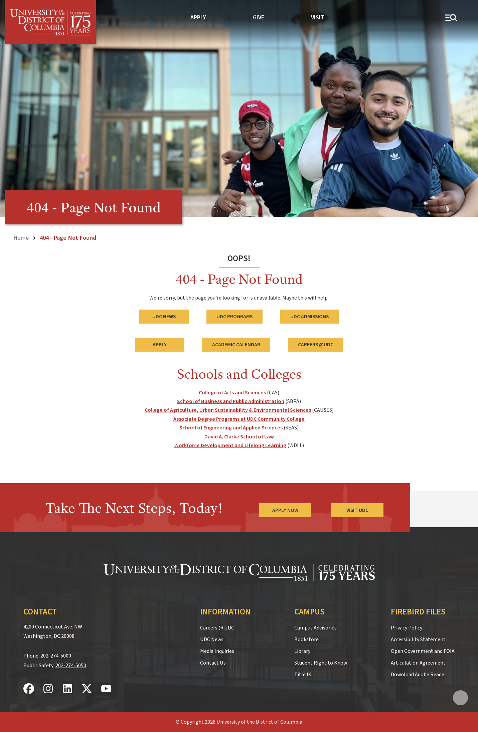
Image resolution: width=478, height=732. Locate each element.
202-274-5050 (70, 665)
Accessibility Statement (418, 639)
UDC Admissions (309, 316)
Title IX (302, 674)
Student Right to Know (320, 663)
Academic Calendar (236, 344)
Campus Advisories (315, 627)
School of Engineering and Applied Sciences (231, 427)
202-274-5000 (55, 656)
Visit (317, 17)
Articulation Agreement (418, 663)
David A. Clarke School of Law (239, 436)
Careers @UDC (315, 344)
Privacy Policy (406, 627)
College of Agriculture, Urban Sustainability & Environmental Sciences (228, 410)
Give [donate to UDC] (258, 17)
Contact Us (213, 663)
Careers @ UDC (217, 627)
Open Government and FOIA (423, 651)
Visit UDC (357, 510)
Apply (198, 17)
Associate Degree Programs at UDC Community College (239, 419)
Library (302, 651)
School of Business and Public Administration (230, 401)
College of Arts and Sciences (232, 392)
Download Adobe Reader (418, 674)
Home (21, 237)
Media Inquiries (217, 651)
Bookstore (306, 639)
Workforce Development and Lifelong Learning (230, 445)
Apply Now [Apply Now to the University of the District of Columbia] (285, 510)
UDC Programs (234, 316)
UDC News (164, 316)
